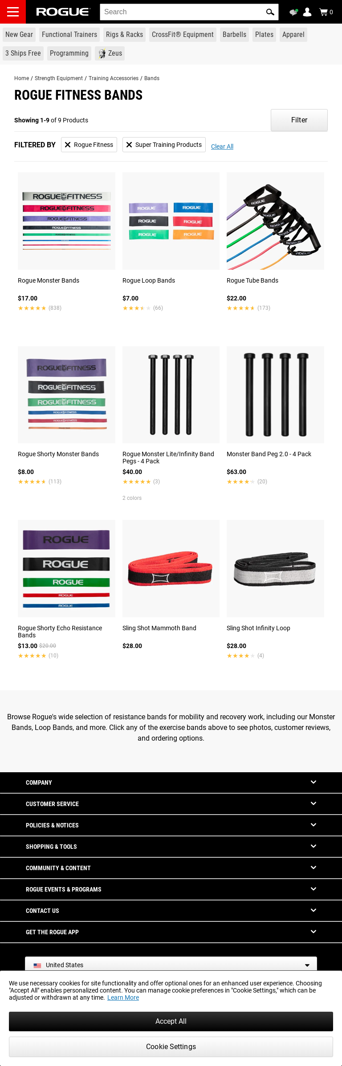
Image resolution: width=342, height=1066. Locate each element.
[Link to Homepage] (64, 11)
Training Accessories (113, 78)
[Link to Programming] (69, 53)
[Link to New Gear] (19, 35)
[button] (270, 12)
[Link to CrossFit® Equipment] (182, 35)
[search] (189, 12)
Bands (151, 78)
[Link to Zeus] (110, 53)
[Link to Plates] (264, 35)
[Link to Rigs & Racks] (124, 35)
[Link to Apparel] (293, 35)
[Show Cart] (326, 12)
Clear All (222, 146)
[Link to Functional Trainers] (69, 35)
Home (21, 78)
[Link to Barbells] (234, 35)
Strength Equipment (59, 78)
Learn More (123, 997)
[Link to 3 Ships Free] (23, 53)
